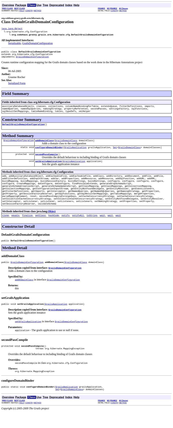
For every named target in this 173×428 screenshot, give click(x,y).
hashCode (53, 227)
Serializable (14, 43)
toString (91, 227)
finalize (27, 227)
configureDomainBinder (49, 152)
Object (52, 223)
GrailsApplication (75, 152)
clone (5, 227)
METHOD (37, 11)
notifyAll (78, 227)
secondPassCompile (46, 159)
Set (115, 152)
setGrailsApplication (48, 167)
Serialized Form (17, 85)
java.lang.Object (11, 29)
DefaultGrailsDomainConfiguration (23, 128)
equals (15, 227)
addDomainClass (44, 144)
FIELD (21, 11)
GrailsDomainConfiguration (37, 43)
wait (102, 227)
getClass (40, 227)
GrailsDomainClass (66, 144)
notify (65, 227)
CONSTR (28, 11)
